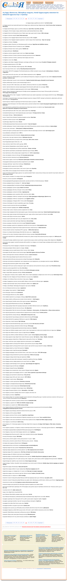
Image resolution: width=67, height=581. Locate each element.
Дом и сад (54, 4)
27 (33, 18)
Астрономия (38, 4)
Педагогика (52, 6)
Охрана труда (46, 6)
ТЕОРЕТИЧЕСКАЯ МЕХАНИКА (56, 535)
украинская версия (47, 568)
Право (61, 6)
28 (35, 18)
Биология (44, 4)
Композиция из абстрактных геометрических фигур (26, 536)
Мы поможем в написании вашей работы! (42, 526)
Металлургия (29, 6)
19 (14, 18)
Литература (47, 5)
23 (23, 18)
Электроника (60, 8)
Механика (34, 6)
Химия (41, 8)
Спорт (47, 7)
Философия (32, 8)
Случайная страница (38, 2)
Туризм (63, 7)
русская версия (40, 568)
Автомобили (32, 4)
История (38, 5)
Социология (42, 7)
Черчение (45, 8)
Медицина (62, 5)
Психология (28, 7)
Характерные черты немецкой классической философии (16, 554)
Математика (56, 5)
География (49, 4)
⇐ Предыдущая (9, 18)
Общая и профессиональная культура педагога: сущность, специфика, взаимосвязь (49, 560)
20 (16, 18)
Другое (27, 5)
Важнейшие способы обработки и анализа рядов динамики (42, 535)
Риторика (38, 7)
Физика (27, 8)
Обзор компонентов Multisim (10, 535)
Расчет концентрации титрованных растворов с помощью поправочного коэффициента (51, 548)
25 (28, 18)
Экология (50, 8)
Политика (57, 6)
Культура (42, 5)
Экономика (55, 8)
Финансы (37, 8)
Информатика (32, 5)
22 (21, 18)
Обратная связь (49, 2)
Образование (40, 6)
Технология (58, 7)
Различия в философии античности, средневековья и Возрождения (19, 550)
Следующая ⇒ (40, 18)
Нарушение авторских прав (27, 526)
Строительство (52, 7)
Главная (28, 2)
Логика (51, 5)
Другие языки (59, 4)
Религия (33, 7)
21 (18, 18)
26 (31, 18)
